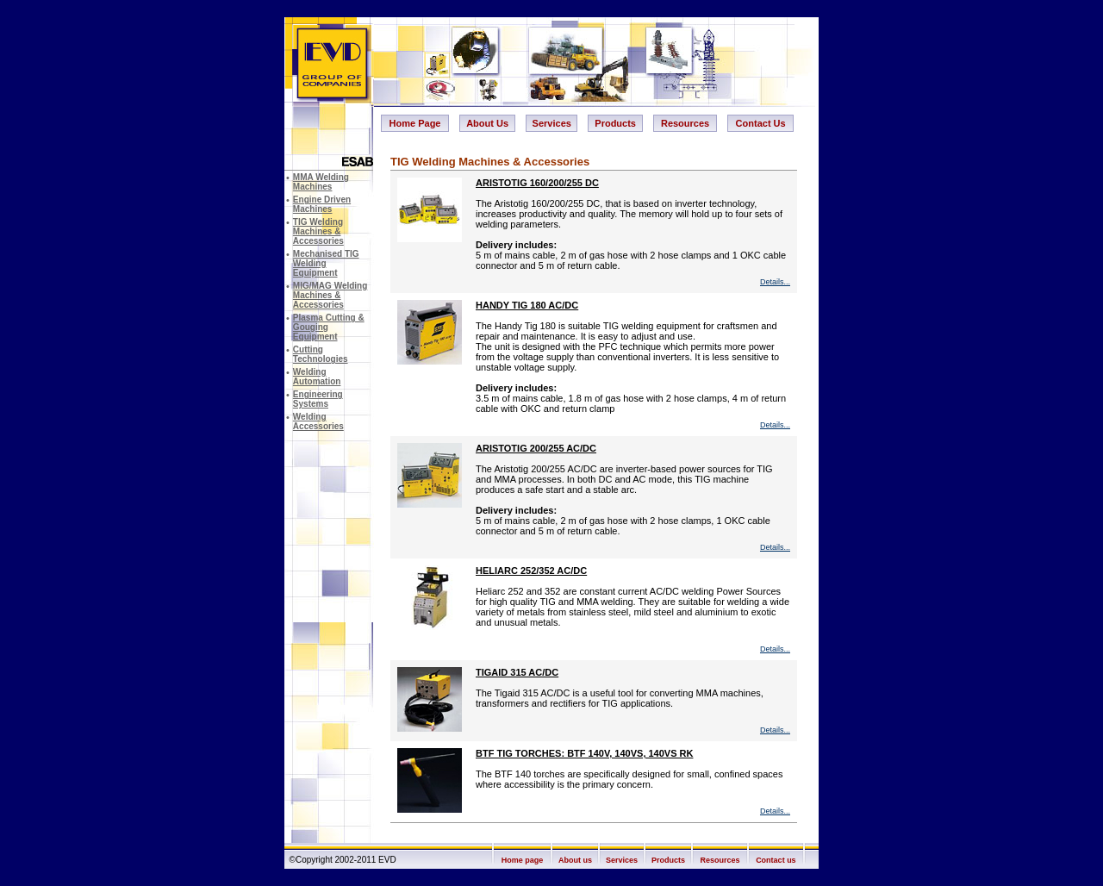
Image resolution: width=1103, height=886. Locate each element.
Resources (685, 123)
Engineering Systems (318, 399)
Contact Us (761, 123)
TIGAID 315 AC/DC (517, 672)
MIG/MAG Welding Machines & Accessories (330, 295)
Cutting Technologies (320, 354)
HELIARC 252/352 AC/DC (531, 570)
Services (552, 123)
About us (575, 860)
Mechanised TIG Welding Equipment (326, 263)
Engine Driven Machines (322, 204)
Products (615, 123)
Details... (775, 282)
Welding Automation (317, 376)
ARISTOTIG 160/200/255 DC (537, 183)
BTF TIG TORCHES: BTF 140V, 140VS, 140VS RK (584, 753)
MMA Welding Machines (321, 181)
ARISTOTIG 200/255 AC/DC (536, 448)
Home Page (415, 123)
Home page (523, 860)
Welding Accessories (318, 421)
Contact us (776, 860)
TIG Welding (318, 231)
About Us (487, 123)
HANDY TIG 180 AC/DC (527, 305)
